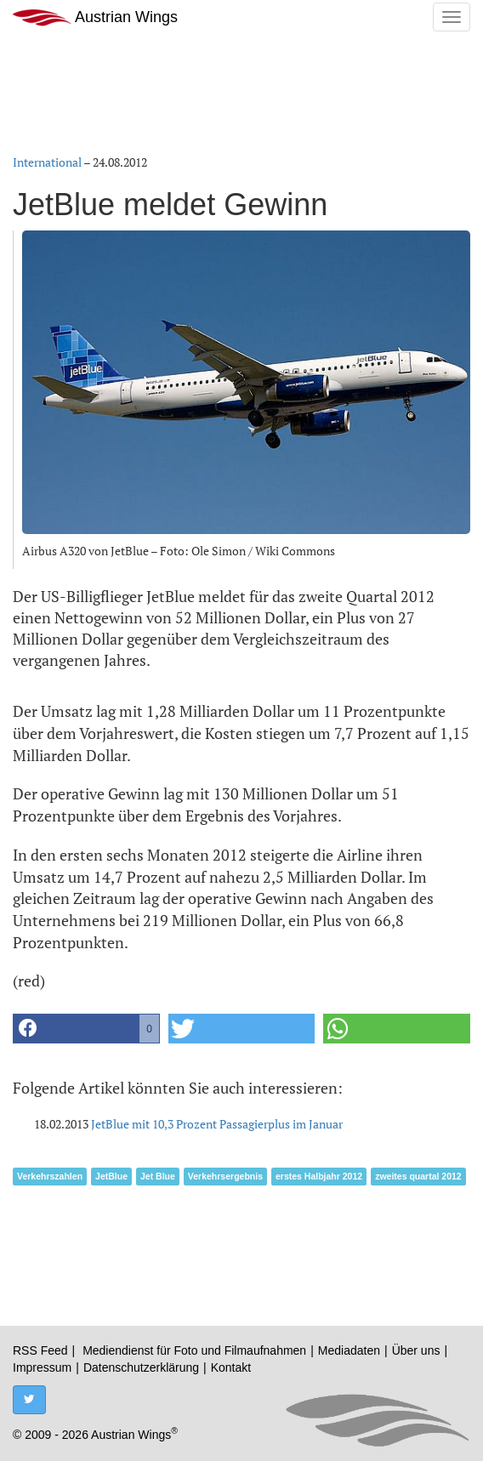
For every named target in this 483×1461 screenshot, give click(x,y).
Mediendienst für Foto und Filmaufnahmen (194, 1350)
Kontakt (231, 1367)
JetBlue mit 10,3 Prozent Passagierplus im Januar (217, 1124)
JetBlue (111, 1176)
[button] (86, 1028)
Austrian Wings (95, 17)
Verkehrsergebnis (225, 1176)
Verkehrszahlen (49, 1176)
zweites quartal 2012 (418, 1176)
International (47, 162)
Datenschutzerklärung (141, 1367)
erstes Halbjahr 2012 (319, 1176)
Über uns (416, 1350)
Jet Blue (157, 1176)
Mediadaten (349, 1350)
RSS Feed (40, 1350)
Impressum (42, 1367)
